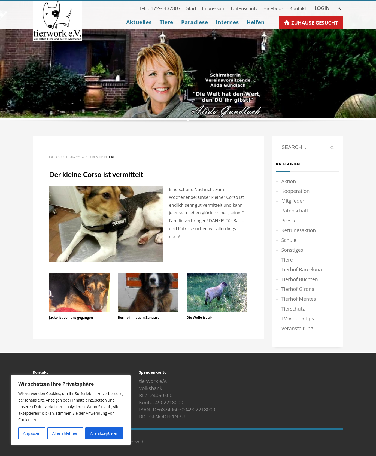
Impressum (213, 8)
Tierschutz (293, 308)
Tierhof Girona (297, 289)
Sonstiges (292, 250)
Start (191, 8)
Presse (289, 220)
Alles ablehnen (65, 433)
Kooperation (295, 191)
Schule (288, 240)
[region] (71, 410)
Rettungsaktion (298, 230)
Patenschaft (294, 210)
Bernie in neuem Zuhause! (139, 317)
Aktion (288, 181)
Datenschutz (244, 8)
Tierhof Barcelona (301, 269)
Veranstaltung (297, 328)
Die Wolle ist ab (199, 317)
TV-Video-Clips (297, 318)
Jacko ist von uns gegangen (71, 317)
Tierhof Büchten (299, 279)
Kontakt (297, 8)
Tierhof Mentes (298, 299)
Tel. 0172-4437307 (160, 8)
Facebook (273, 8)
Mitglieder (293, 200)
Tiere (110, 157)
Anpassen (32, 433)
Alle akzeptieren (104, 433)
